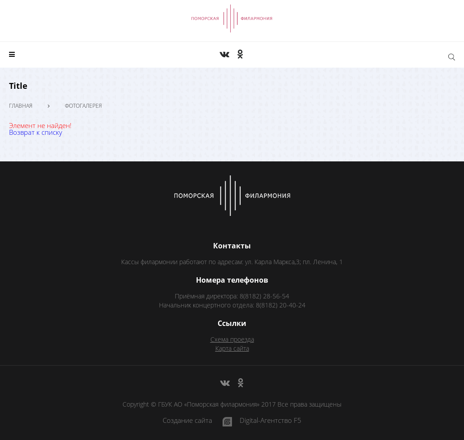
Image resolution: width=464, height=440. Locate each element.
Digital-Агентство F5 (270, 421)
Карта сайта (232, 348)
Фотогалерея (83, 106)
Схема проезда (232, 339)
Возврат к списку (35, 132)
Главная (20, 106)
